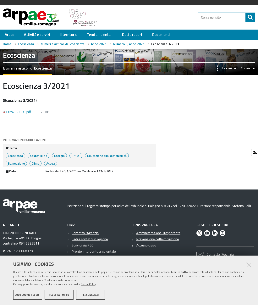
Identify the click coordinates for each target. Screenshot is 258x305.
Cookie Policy (88, 284)
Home (7, 44)
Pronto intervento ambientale (94, 251)
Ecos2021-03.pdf (17, 111)
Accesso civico (146, 245)
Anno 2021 (99, 44)
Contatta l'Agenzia (85, 232)
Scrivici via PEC (82, 245)
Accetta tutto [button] (59, 295)
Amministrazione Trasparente (158, 232)
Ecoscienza (26, 44)
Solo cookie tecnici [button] (27, 295)
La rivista (229, 68)
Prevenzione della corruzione (157, 239)
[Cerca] (250, 17)
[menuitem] (9, 35)
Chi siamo (248, 68)
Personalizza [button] (90, 295)
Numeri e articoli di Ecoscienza (63, 44)
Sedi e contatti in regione (90, 239)
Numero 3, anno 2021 (129, 44)
